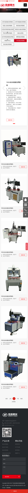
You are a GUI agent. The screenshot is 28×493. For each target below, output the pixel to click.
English (23, 1)
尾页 (21, 398)
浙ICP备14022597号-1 (19, 485)
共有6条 (14, 401)
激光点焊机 (20, 33)
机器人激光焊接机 (7, 25)
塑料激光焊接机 (20, 36)
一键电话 (14, 491)
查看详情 (10, 120)
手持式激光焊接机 (7, 33)
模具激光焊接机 (20, 25)
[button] (24, 88)
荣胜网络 (8, 487)
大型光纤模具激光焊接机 (8, 30)
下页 (18, 398)
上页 (10, 398)
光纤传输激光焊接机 (20, 21)
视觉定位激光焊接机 (20, 29)
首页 (7, 398)
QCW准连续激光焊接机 (7, 37)
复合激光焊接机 (7, 44)
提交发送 (7, 476)
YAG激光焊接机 (20, 40)
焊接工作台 (8, 40)
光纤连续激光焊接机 (7, 21)
